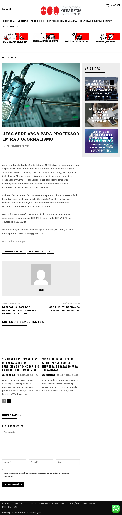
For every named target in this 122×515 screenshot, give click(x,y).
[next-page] (9, 401)
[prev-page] (4, 401)
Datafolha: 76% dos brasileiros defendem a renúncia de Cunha (19, 310)
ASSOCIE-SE (31, 503)
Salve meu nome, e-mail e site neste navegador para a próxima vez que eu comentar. (36, 474)
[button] (7, 9)
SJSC (41, 290)
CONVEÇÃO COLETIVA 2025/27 (81, 503)
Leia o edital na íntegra (13, 241)
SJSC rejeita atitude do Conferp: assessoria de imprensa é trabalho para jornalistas (60, 364)
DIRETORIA (7, 503)
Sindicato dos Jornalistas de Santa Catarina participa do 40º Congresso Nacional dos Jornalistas (21, 364)
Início (4, 57)
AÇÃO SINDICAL (8, 375)
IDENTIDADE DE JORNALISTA (51, 503)
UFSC (50, 251)
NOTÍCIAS (13, 57)
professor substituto (14, 251)
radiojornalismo (36, 251)
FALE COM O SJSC (9, 506)
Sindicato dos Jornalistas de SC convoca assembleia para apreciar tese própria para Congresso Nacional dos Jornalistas (101, 141)
